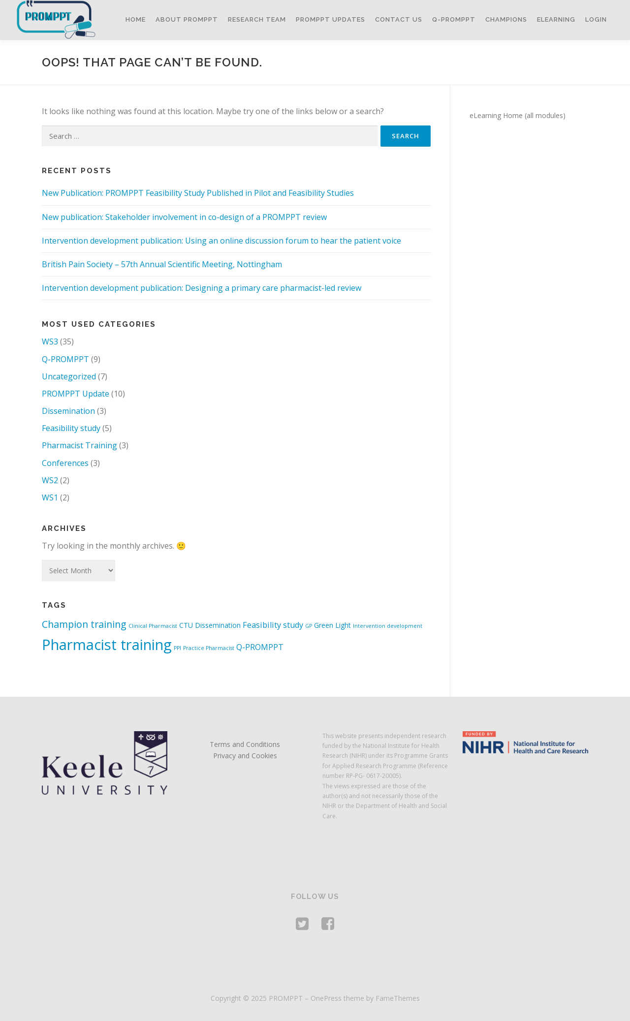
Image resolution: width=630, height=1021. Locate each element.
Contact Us (398, 19)
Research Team (257, 19)
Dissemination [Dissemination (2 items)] (218, 625)
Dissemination (68, 410)
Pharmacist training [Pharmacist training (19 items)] (107, 644)
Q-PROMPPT (453, 19)
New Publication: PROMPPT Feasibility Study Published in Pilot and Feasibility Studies (198, 192)
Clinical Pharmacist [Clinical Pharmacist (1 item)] (152, 625)
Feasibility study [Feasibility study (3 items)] (273, 624)
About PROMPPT (187, 19)
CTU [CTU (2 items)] (186, 625)
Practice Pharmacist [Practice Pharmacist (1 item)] (208, 648)
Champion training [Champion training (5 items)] (84, 624)
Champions (506, 19)
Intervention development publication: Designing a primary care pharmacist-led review (201, 287)
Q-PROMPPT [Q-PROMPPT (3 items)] (260, 647)
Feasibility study (71, 428)
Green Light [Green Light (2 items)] (332, 625)
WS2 (50, 480)
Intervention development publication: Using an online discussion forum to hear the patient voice (221, 240)
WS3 (50, 341)
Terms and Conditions (245, 744)
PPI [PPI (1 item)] (177, 648)
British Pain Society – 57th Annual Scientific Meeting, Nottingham (162, 264)
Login (596, 19)
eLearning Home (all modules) (518, 115)
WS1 (50, 497)
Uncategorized (69, 376)
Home (136, 19)
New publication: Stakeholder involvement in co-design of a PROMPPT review (184, 217)
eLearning (556, 19)
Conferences (65, 463)
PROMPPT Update (75, 393)
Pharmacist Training (79, 445)
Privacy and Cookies (245, 755)
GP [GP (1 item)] (308, 625)
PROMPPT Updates (330, 19)
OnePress (326, 998)
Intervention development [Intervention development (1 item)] (387, 625)
